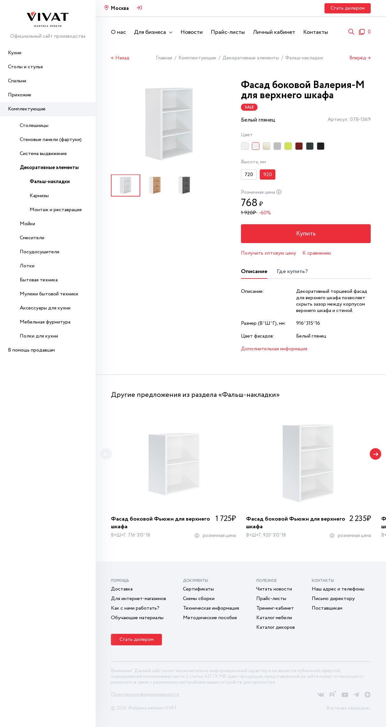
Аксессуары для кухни (45, 308)
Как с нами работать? (135, 608)
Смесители (32, 237)
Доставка (122, 589)
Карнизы (39, 195)
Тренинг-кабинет (275, 608)
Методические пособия (210, 617)
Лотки (27, 266)
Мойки (27, 223)
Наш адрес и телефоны (338, 589)
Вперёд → (360, 58)
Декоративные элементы (49, 167)
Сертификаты (198, 589)
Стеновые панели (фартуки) (51, 139)
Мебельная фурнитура (45, 322)
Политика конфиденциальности (145, 694)
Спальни (17, 81)
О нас (118, 32)
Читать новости (274, 589)
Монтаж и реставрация (56, 209)
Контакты (315, 32)
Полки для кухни (39, 336)
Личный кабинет (274, 32)
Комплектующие (27, 109)
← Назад (120, 58)
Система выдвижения (43, 153)
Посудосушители (39, 252)
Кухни (14, 52)
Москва (120, 8)
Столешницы (34, 125)
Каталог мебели (274, 617)
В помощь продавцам (31, 350)
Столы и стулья (25, 66)
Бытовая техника (39, 280)
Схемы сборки (199, 598)
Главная (164, 58)
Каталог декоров (275, 627)
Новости (191, 32)
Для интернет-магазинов (138, 598)
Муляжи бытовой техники (49, 294)
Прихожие (19, 95)
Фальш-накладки (50, 181)
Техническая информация (211, 608)
